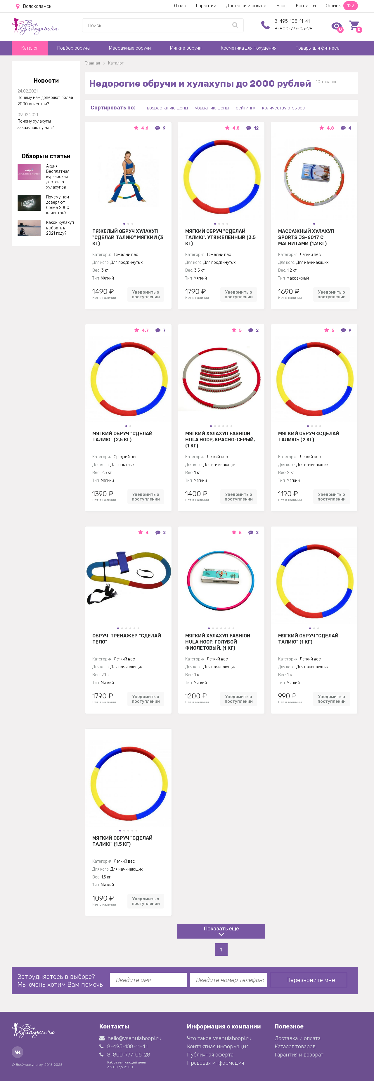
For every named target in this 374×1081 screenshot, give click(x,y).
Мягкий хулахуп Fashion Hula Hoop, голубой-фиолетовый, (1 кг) (217, 642)
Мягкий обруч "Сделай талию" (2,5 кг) (122, 436)
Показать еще (221, 928)
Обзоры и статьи (46, 156)
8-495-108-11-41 (292, 21)
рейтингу (245, 108)
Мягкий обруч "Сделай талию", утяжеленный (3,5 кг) (220, 237)
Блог (281, 5)
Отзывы (342, 5)
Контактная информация (218, 1046)
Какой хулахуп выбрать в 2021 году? (60, 228)
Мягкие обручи (186, 48)
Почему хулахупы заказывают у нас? (36, 124)
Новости (46, 80)
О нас (180, 5)
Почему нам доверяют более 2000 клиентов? (45, 101)
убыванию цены (212, 108)
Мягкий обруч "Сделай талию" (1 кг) (308, 639)
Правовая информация (215, 1063)
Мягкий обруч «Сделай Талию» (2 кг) (308, 436)
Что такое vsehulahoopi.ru (219, 1038)
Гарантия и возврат (299, 1054)
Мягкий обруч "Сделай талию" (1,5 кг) (122, 841)
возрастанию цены (167, 108)
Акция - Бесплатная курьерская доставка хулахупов (57, 177)
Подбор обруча (73, 48)
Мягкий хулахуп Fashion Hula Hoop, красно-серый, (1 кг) (220, 439)
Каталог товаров (295, 1046)
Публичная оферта (210, 1054)
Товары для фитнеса (318, 48)
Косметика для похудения (248, 48)
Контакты (306, 5)
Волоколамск (33, 6)
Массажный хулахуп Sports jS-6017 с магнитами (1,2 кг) (306, 237)
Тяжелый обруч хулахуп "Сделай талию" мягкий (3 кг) (127, 237)
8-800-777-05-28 (293, 29)
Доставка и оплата (298, 1038)
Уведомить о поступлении (146, 294)
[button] (124, 224)
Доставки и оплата (246, 5)
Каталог (29, 48)
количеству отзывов (283, 108)
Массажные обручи (130, 48)
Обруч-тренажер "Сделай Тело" (126, 639)
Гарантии (206, 5)
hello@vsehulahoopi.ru (130, 1038)
